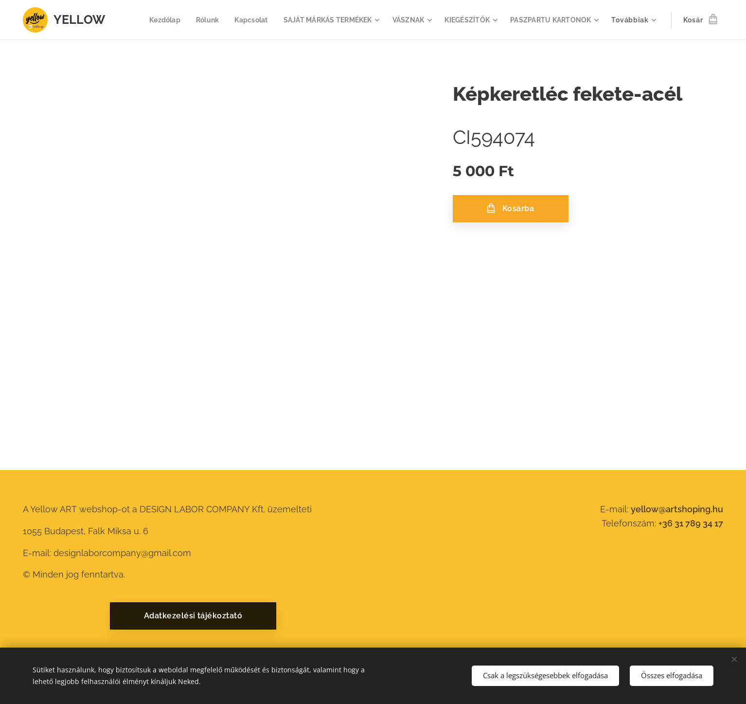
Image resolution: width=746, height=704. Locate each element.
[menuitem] (150, 20)
